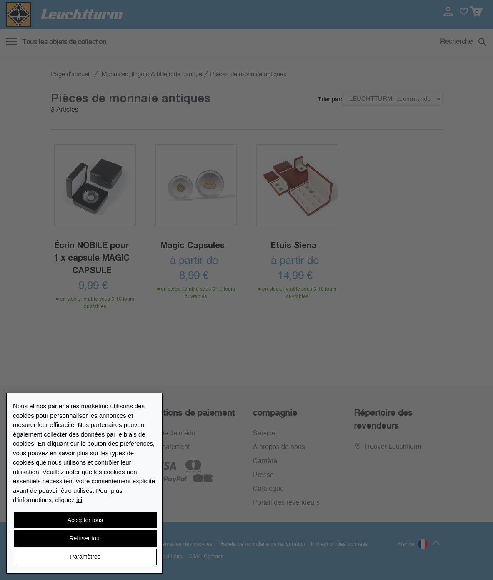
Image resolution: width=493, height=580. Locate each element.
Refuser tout (85, 538)
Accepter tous (85, 520)
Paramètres (85, 556)
